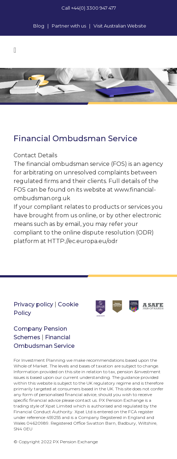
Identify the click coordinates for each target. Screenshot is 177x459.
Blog (38, 26)
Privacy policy (33, 304)
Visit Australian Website (119, 26)
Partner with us (69, 26)
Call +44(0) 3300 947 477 (88, 8)
